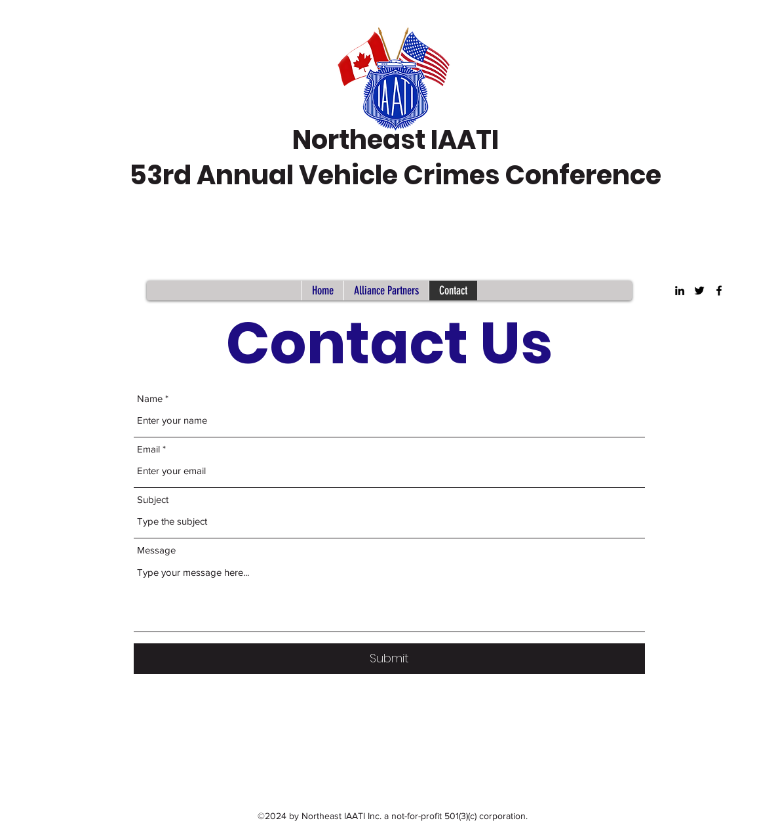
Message (156, 550)
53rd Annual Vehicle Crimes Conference (395, 175)
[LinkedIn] (679, 290)
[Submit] (389, 658)
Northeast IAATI (395, 139)
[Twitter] (699, 290)
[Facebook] (719, 290)
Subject (152, 499)
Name (150, 398)
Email (148, 449)
